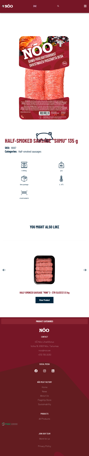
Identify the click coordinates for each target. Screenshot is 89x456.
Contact (44, 336)
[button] (3, 270)
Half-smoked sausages (29, 151)
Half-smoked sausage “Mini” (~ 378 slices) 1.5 (44, 292)
